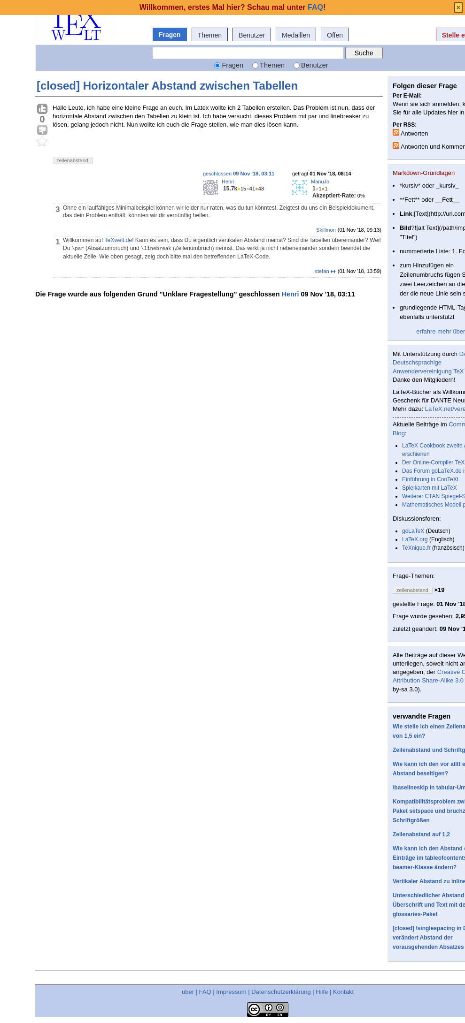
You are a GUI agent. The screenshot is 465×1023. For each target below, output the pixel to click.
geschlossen (238, 173)
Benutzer (252, 35)
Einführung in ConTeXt (430, 479)
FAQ (205, 991)
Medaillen (296, 35)
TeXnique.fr (416, 548)
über (188, 991)
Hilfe (322, 991)
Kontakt (343, 991)
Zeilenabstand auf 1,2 (421, 834)
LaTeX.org (415, 539)
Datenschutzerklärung (280, 991)
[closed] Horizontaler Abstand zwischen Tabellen (167, 85)
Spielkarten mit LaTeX (429, 488)
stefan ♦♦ (325, 271)
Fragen (170, 34)
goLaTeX (413, 531)
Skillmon (326, 230)
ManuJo (320, 181)
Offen (335, 35)
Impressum (231, 991)
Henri (228, 181)
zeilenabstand (72, 160)
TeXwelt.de (118, 240)
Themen (210, 35)
